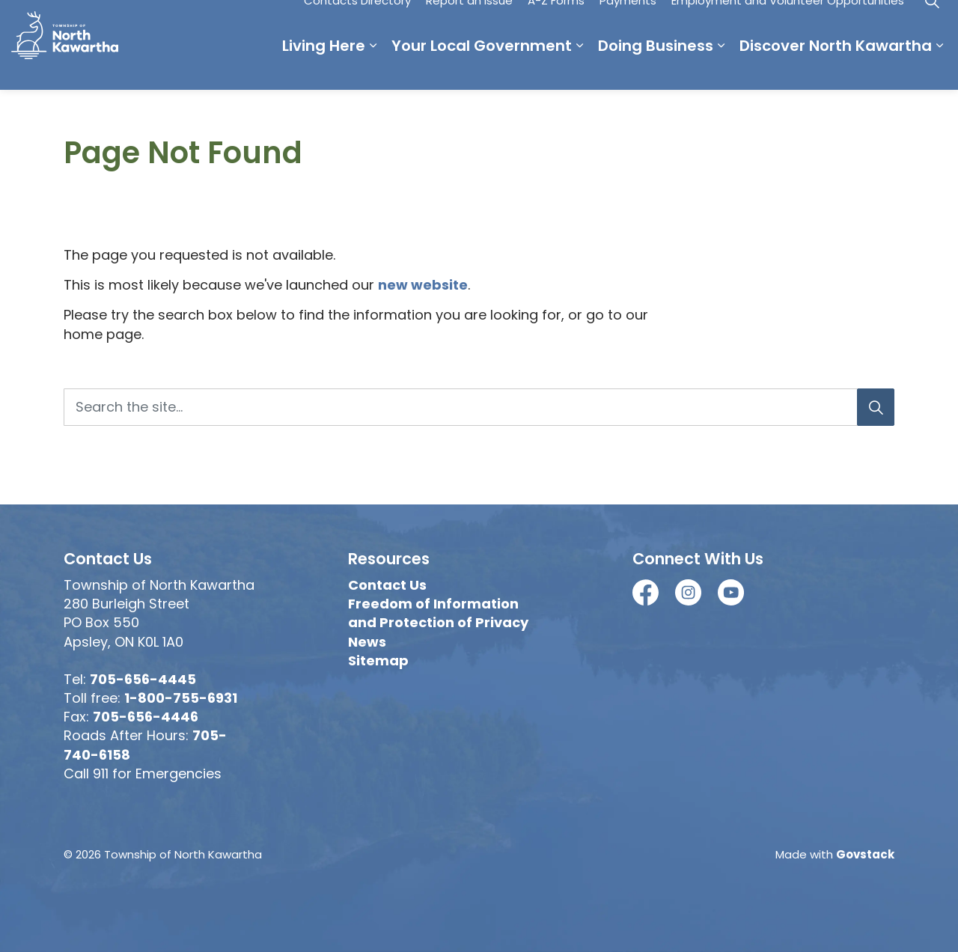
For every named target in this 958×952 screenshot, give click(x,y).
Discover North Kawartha (835, 67)
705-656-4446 (145, 716)
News (367, 641)
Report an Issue (469, 22)
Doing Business (655, 67)
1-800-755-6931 (180, 698)
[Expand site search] (932, 22)
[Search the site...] (479, 407)
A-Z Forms (556, 22)
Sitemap (378, 660)
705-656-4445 (143, 679)
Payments (627, 22)
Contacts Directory (357, 22)
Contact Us (387, 585)
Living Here (323, 67)
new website (423, 284)
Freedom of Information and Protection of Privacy (438, 613)
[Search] (875, 407)
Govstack (865, 854)
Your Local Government (481, 67)
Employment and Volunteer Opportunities (787, 22)
